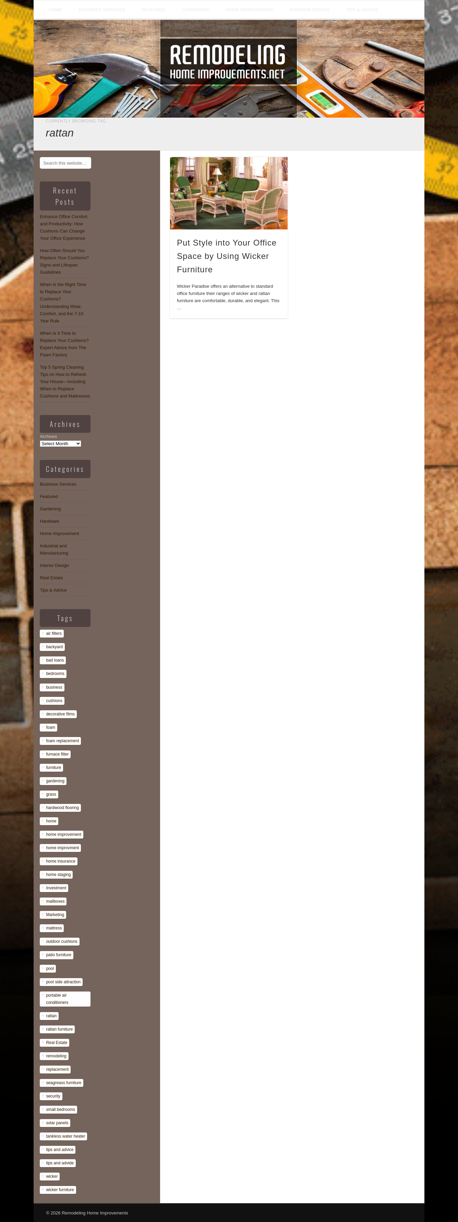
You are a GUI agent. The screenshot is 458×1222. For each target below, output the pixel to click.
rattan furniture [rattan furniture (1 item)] (59, 1029)
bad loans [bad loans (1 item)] (55, 660)
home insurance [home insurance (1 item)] (60, 861)
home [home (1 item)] (51, 821)
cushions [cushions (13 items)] (54, 700)
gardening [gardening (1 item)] (55, 781)
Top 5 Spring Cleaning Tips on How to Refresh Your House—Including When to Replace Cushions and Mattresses (65, 382)
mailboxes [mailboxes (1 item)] (55, 901)
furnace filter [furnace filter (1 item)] (57, 754)
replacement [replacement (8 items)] (57, 1069)
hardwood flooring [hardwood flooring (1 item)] (62, 807)
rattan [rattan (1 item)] (51, 1015)
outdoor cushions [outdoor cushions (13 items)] (61, 941)
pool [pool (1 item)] (50, 968)
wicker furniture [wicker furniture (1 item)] (60, 1189)
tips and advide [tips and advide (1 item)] (60, 1163)
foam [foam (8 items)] (50, 727)
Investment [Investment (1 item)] (56, 888)
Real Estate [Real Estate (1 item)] (56, 1042)
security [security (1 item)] (53, 1096)
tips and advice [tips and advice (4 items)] (59, 1149)
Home (55, 9)
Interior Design (309, 9)
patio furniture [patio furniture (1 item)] (58, 954)
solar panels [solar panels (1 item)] (57, 1122)
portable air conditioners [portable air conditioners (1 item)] (57, 999)
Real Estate (51, 577)
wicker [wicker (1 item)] (52, 1176)
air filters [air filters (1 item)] (53, 633)
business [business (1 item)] (54, 687)
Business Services (102, 9)
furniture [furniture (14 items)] (53, 767)
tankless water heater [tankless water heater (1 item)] (65, 1136)
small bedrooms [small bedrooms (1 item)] (60, 1109)
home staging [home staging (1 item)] (58, 874)
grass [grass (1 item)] (51, 794)
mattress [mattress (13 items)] (54, 928)
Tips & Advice (362, 9)
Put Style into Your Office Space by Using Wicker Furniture (227, 256)
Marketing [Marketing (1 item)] (55, 914)
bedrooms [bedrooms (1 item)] (55, 673)
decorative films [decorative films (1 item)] (60, 714)
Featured (154, 9)
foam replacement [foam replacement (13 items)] (62, 740)
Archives (48, 436)
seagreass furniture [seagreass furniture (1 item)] (63, 1082)
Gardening (195, 9)
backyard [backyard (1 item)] (54, 646)
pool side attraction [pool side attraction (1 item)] (63, 982)
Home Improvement (249, 9)
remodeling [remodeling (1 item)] (56, 1056)
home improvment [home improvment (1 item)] (62, 847)
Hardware (49, 521)
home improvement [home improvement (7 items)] (63, 834)
